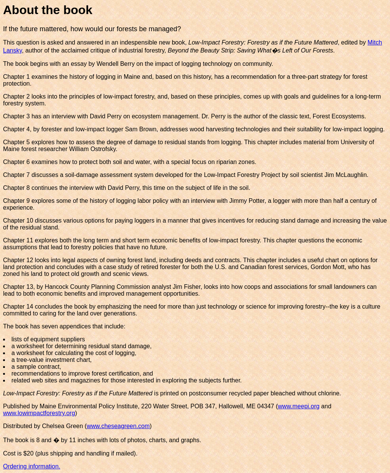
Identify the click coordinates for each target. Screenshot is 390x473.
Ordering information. (31, 466)
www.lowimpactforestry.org (39, 413)
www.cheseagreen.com (118, 426)
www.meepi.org (299, 406)
